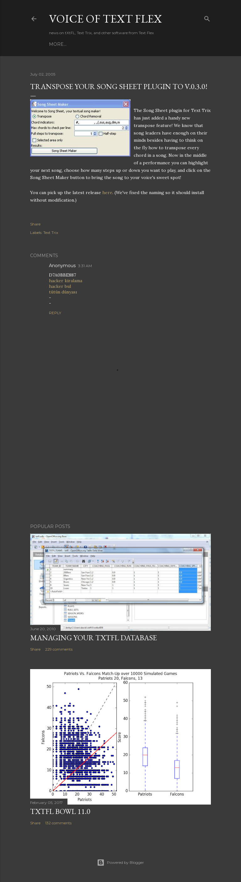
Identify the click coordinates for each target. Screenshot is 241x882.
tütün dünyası (63, 292)
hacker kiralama (65, 280)
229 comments (58, 649)
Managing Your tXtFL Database (93, 637)
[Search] (207, 17)
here (107, 192)
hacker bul (60, 286)
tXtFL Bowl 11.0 (60, 811)
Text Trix (50, 232)
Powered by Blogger (120, 862)
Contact (95, 44)
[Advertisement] (120, 464)
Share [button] (35, 224)
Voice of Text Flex (105, 18)
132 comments (58, 823)
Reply (55, 312)
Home (56, 44)
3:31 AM (85, 265)
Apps (73, 44)
